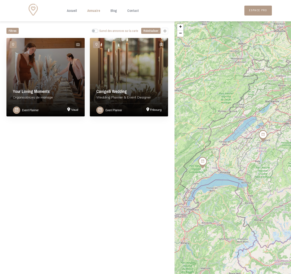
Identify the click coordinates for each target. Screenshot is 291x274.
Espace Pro (258, 10)
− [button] (180, 33)
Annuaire (93, 10)
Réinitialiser (150, 31)
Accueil (72, 10)
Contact (133, 10)
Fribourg (156, 110)
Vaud (74, 110)
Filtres (13, 31)
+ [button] (180, 27)
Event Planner (30, 110)
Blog (113, 10)
